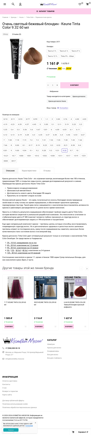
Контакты (6, 384)
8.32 (58, 145)
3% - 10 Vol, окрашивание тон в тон (22, 242)
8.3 (51, 145)
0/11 (13, 119)
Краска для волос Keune (57, 101)
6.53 (75, 135)
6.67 (83, 135)
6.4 (61, 135)
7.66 (5, 145)
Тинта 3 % (52, 51)
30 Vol (18, 250)
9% (8, 250)
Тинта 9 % (76, 51)
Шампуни (51, 344)
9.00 (17, 150)
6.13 (12, 135)
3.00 (58, 119)
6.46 (68, 135)
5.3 (80, 124)
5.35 (5, 129)
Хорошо (11, 430)
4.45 (34, 124)
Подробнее (29, 426)
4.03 (84, 119)
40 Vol (24, 250)
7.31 (44, 140)
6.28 (27, 135)
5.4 (12, 129)
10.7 (14, 155)
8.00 (17, 145)
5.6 (31, 129)
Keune (21, 17)
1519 (76, 155)
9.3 (50, 150)
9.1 (31, 150)
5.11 (59, 124)
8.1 (24, 145)
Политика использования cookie (15, 404)
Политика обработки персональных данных (19, 407)
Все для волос (52, 354)
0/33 (20, 119)
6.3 (33, 135)
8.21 (66, 145)
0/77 (28, 119)
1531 (84, 155)
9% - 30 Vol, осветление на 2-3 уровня (22, 248)
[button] (87, 268)
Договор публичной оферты (13, 400)
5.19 (67, 124)
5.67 (38, 129)
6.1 (71, 129)
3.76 (65, 119)
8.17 (30, 145)
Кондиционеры (53, 351)
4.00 (77, 119)
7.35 (58, 140)
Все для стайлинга (54, 358)
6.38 (55, 135)
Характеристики (29, 170)
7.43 (73, 140)
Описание (10, 170)
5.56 (25, 129)
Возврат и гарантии (10, 391)
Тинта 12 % (52, 56)
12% (12, 250)
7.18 (17, 140)
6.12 (5, 135)
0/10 (5, 119)
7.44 (80, 140)
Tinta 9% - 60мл (67, 56)
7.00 (10, 140)
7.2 (31, 140)
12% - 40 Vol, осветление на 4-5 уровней (23, 253)
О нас (4, 388)
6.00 (57, 129)
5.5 (18, 129)
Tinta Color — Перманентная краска (39, 17)
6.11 (78, 129)
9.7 (71, 150)
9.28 (44, 150)
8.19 (38, 145)
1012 (37, 155)
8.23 (45, 145)
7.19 (24, 140)
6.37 (48, 135)
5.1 (53, 124)
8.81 (5, 150)
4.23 (12, 124)
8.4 (79, 145)
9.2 (37, 150)
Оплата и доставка (9, 381)
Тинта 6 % (64, 51)
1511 (60, 155)
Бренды (14, 17)
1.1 (47, 119)
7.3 (37, 140)
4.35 (20, 124)
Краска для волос (79, 96)
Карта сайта (7, 395)
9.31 (57, 150)
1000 (21, 155)
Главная (5, 17)
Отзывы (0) (16, 34)
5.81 (45, 129)
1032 (45, 155)
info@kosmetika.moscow (13, 359)
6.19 (20, 135)
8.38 (73, 145)
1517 (68, 155)
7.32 (51, 140)
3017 (13, 161)
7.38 (66, 140)
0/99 (35, 119)
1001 (29, 155)
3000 (6, 161)
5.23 (74, 124)
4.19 (5, 124)
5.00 (46, 124)
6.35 (40, 135)
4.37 (27, 124)
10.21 (6, 155)
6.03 (64, 129)
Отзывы (47, 170)
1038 (52, 155)
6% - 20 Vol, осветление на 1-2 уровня (22, 245)
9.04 (24, 150)
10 (77, 150)
